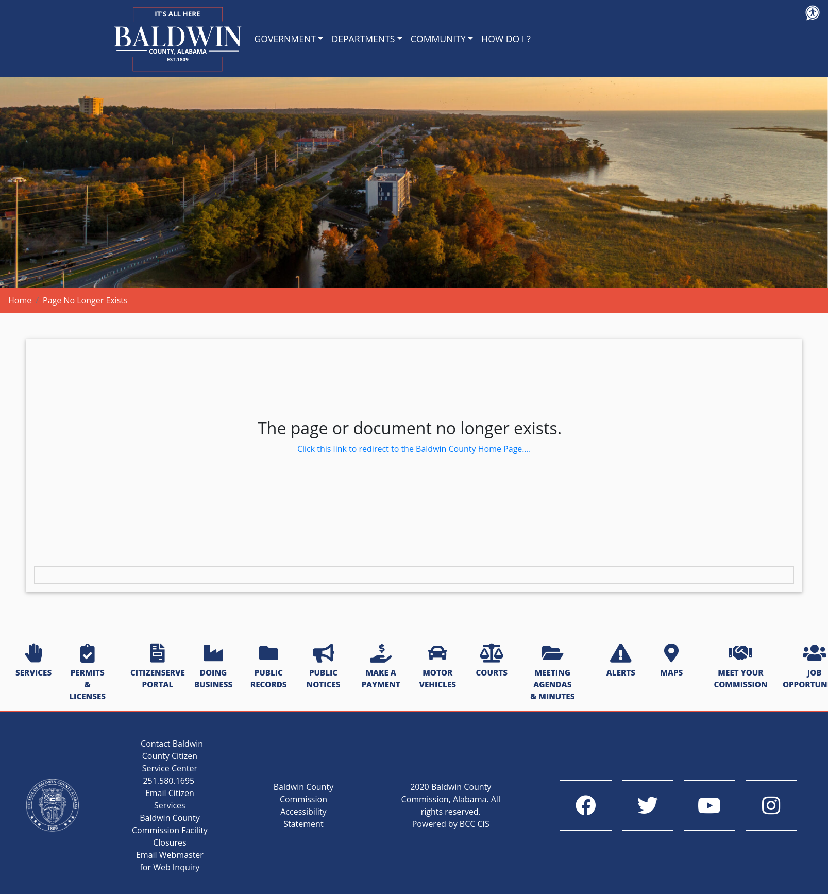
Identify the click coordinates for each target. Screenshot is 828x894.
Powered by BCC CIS (450, 824)
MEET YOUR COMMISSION (740, 667)
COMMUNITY (438, 38)
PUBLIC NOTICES (324, 667)
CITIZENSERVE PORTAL (157, 667)
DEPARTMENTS (363, 38)
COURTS (491, 661)
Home (19, 300)
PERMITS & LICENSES (87, 672)
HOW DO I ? (506, 38)
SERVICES (33, 661)
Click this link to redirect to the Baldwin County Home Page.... (414, 448)
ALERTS (620, 661)
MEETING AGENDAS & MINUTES (552, 672)
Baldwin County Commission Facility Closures (170, 830)
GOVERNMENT (285, 38)
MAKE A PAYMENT (380, 667)
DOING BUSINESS (213, 667)
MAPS (671, 661)
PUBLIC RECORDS (268, 667)
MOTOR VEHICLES (437, 667)
